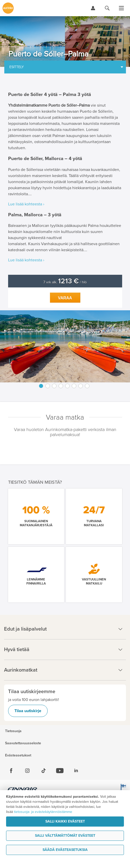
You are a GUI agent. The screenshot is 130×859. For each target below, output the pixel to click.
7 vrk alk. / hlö (65, 282)
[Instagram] (27, 771)
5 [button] (67, 386)
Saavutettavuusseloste (23, 743)
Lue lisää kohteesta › (26, 204)
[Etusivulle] (8, 8)
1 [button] (41, 386)
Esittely (16, 67)
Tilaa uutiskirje (27, 710)
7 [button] (80, 386)
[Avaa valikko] (121, 8)
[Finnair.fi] (22, 789)
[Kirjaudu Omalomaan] (93, 8)
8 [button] (87, 386)
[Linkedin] (76, 771)
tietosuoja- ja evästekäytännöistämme (43, 812)
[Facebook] (11, 771)
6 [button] (74, 386)
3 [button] (54, 386)
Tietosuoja (13, 731)
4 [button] (61, 386)
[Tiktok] (43, 771)
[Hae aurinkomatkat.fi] (107, 8)
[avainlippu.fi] (122, 789)
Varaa (65, 298)
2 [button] (47, 386)
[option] (65, 346)
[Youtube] (60, 771)
